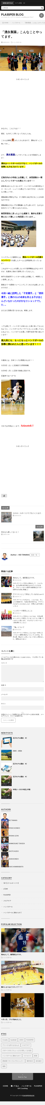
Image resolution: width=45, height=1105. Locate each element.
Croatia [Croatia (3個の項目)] (5, 1040)
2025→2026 (17, 751)
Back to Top (22, 1077)
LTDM (6, 889)
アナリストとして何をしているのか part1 (28, 594)
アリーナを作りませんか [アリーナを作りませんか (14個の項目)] (10, 1045)
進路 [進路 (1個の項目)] (3, 1066)
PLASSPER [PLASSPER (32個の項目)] (29, 1040)
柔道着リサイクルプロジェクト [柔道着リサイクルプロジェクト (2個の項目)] (13, 1061)
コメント (4, 663)
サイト (3, 703)
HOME (5, 1086)
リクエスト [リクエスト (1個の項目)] (27, 1056)
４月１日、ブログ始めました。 (11, 1019)
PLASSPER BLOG (12, 14)
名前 (3, 685)
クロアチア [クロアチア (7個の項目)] (26, 1045)
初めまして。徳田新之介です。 (24, 578)
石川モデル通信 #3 (20, 738)
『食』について (18, 627)
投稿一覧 (34, 555)
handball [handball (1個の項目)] (13, 1040)
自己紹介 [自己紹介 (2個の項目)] (39, 1061)
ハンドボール (17, 42)
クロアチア (7, 901)
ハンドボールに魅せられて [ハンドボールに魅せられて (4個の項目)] (11, 1056)
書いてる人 (15, 1086)
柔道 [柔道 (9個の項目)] (35, 1056)
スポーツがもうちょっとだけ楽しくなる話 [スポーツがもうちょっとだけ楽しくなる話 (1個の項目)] (16, 1050)
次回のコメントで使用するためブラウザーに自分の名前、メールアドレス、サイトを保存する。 (22, 715)
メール (4, 694)
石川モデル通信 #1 (20, 777)
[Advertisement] (23, 103)
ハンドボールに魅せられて (13, 912)
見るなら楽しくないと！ (10, 532)
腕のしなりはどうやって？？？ (11, 987)
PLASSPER (7, 895)
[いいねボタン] (4, 495)
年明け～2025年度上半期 (21, 789)
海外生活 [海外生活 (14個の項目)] (30, 1061)
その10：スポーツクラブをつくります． (28, 513)
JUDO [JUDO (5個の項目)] (21, 1040)
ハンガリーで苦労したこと (22, 611)
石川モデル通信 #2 (20, 764)
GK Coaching (23, 1088)
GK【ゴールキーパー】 (11, 883)
